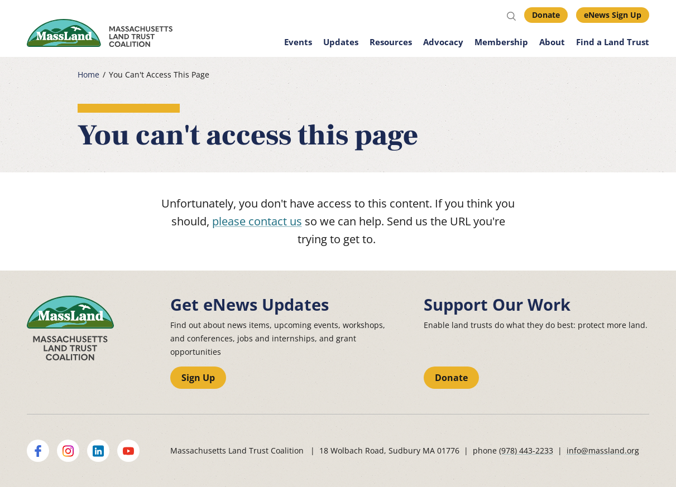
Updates (340, 41)
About (552, 41)
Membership (501, 41)
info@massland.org (603, 450)
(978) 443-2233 (526, 450)
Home (88, 75)
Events (298, 41)
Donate (546, 14)
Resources (391, 41)
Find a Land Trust (612, 41)
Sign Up (198, 378)
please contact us (257, 221)
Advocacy (443, 41)
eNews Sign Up (612, 14)
